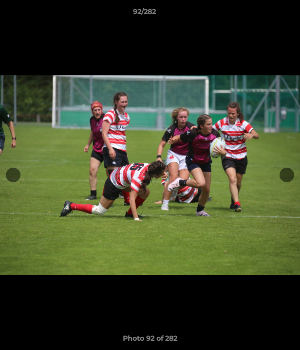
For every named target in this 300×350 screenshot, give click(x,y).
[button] (265, 14)
